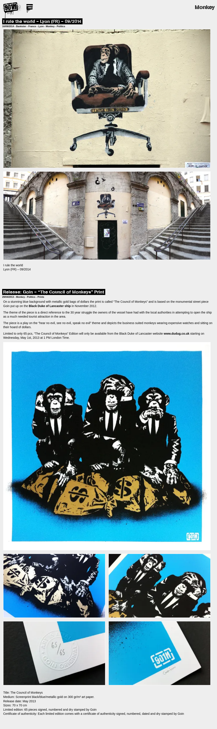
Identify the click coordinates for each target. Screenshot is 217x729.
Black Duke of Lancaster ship (50, 306)
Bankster (21, 26)
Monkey (50, 26)
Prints (41, 297)
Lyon (41, 26)
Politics (61, 26)
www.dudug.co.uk (176, 333)
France (32, 26)
